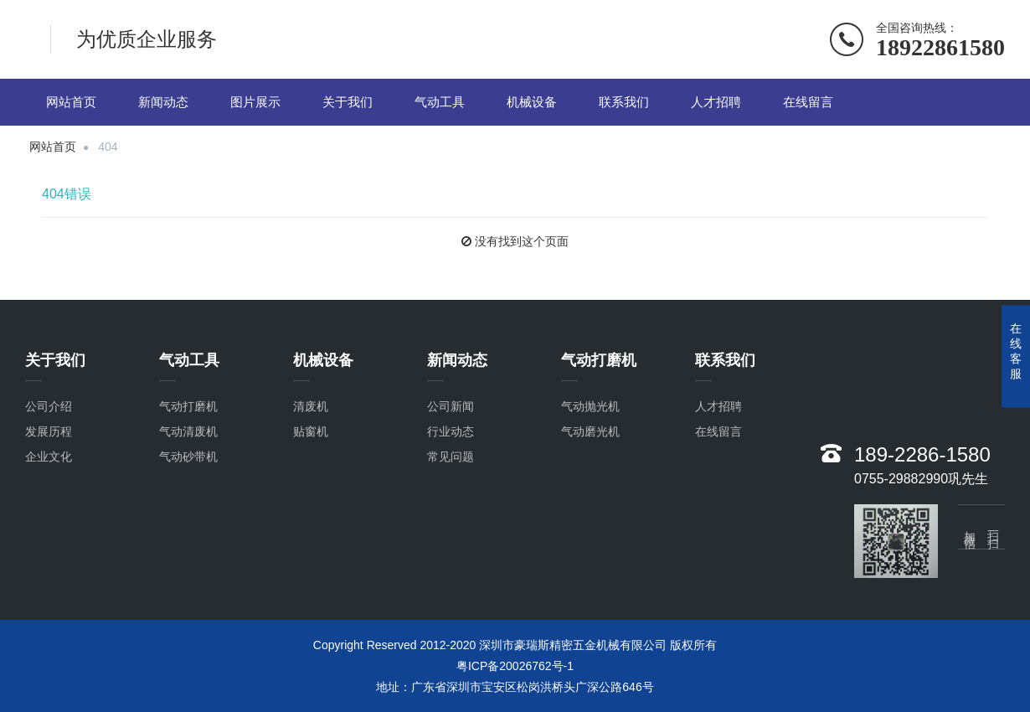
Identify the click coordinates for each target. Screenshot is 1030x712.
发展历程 (48, 432)
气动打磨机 (188, 407)
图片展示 (255, 102)
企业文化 (48, 457)
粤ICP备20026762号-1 (515, 666)
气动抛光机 (590, 407)
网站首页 (71, 102)
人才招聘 (716, 102)
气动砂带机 (188, 457)
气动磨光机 (590, 432)
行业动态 (450, 432)
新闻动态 (163, 102)
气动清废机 (188, 432)
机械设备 (532, 102)
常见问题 (450, 457)
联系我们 (624, 102)
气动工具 (440, 102)
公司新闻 (450, 407)
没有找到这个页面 (522, 241)
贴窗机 (310, 432)
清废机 (310, 407)
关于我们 (347, 102)
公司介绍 (48, 407)
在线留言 (808, 102)
